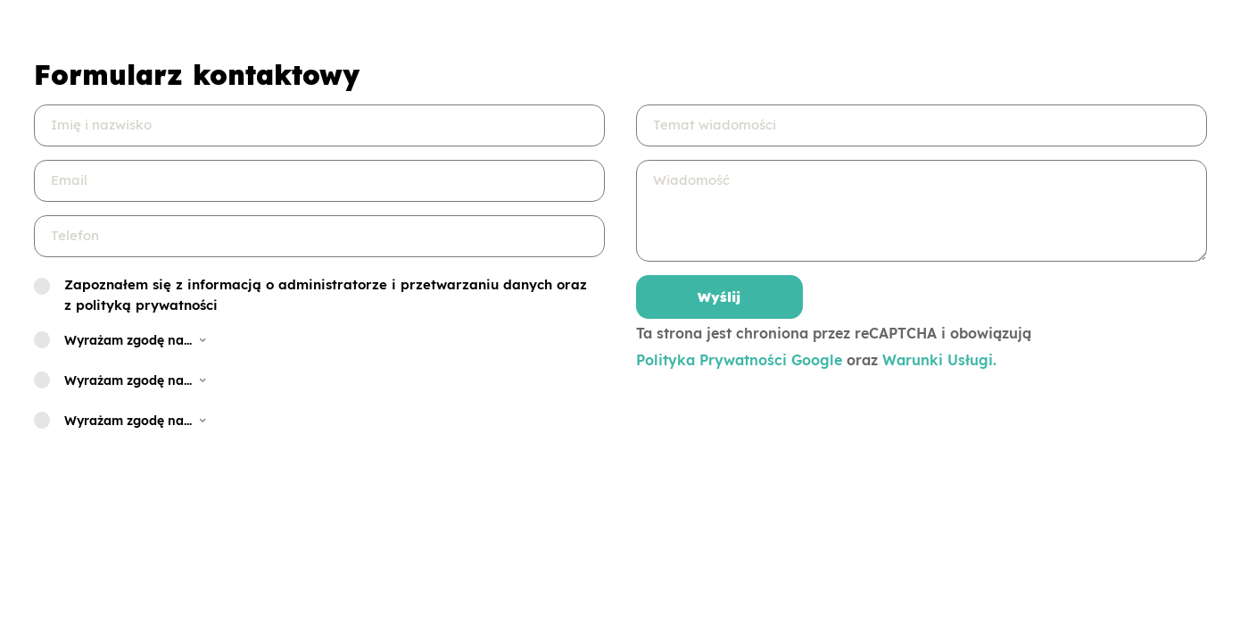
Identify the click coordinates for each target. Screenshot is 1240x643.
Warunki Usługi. (939, 360)
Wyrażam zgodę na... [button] (135, 340)
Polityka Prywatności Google (739, 360)
